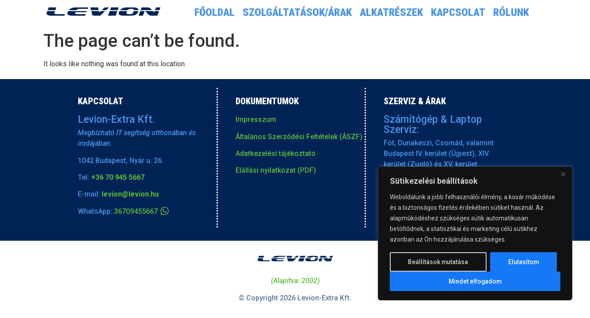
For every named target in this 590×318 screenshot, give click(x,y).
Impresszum (256, 119)
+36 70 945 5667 (118, 177)
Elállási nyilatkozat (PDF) (276, 170)
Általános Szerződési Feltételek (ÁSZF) (299, 136)
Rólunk (511, 12)
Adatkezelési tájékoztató (276, 153)
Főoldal (214, 12)
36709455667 (136, 211)
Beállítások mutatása (438, 261)
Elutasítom (523, 261)
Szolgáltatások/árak (297, 12)
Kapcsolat (458, 12)
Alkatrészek (391, 12)
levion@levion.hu (130, 194)
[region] (475, 233)
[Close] (563, 174)
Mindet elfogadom (475, 281)
